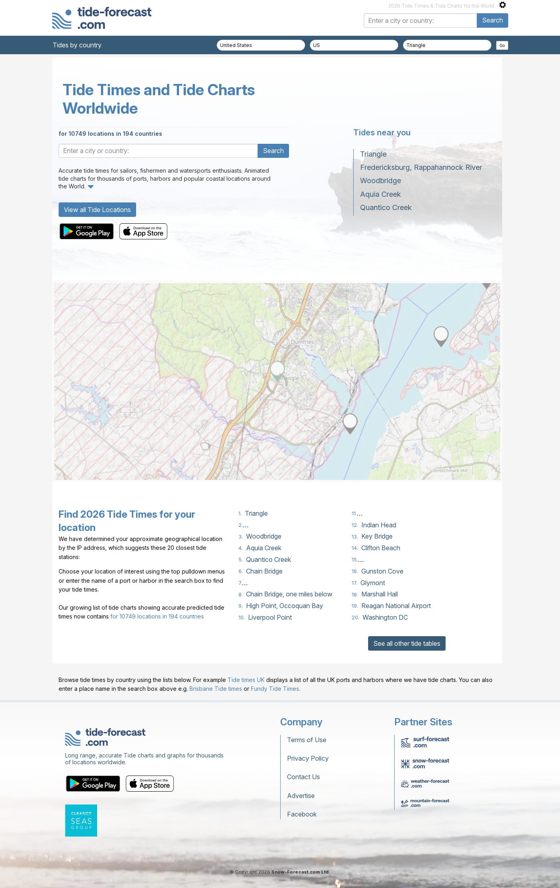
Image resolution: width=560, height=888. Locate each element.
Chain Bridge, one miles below (289, 594)
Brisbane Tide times (215, 688)
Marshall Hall (379, 594)
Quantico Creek (386, 207)
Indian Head (378, 525)
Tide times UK (246, 679)
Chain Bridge (264, 571)
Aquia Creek (380, 194)
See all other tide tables (406, 643)
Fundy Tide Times (275, 688)
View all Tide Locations (97, 210)
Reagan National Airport (396, 606)
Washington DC (385, 617)
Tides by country (77, 45)
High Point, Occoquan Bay (284, 606)
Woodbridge (380, 180)
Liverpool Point (270, 617)
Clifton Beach (380, 548)
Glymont (372, 583)
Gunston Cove (382, 571)
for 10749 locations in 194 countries (110, 133)
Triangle (373, 154)
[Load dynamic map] (277, 383)
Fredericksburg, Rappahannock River (421, 167)
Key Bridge (377, 536)
